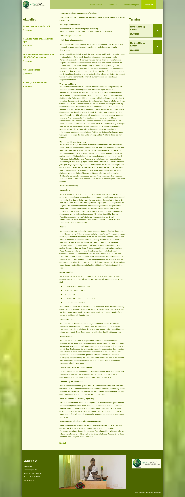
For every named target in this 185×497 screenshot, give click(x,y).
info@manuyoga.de (73, 36)
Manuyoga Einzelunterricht (35, 82)
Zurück (63, 443)
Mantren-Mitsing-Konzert (137, 28)
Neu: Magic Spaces (31, 70)
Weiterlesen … (29, 30)
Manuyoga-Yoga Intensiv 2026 (36, 26)
